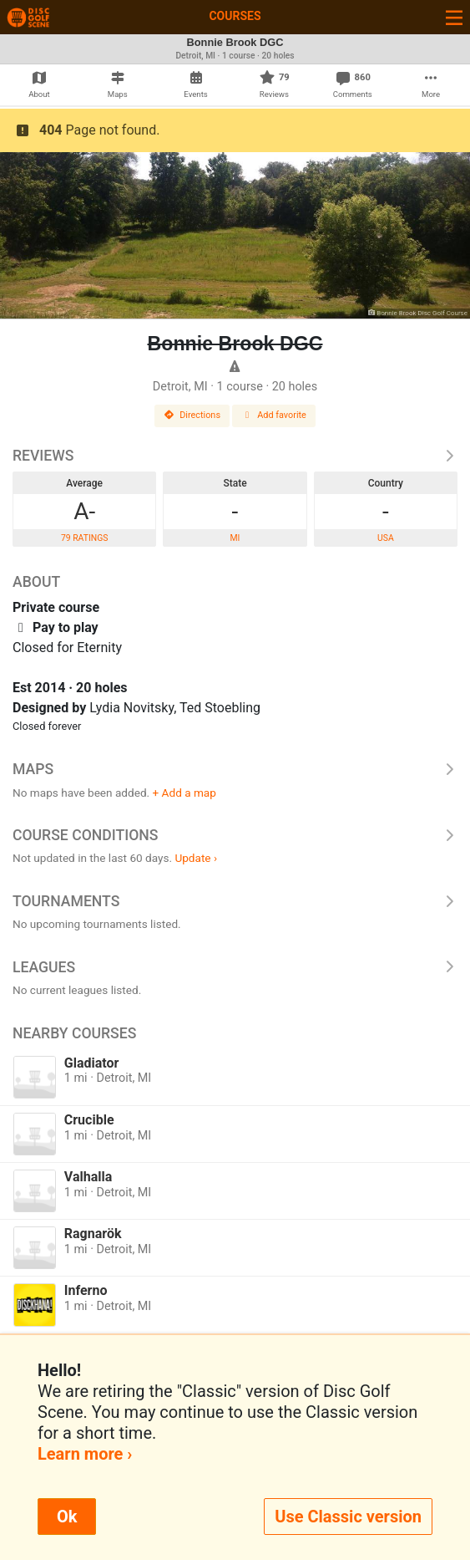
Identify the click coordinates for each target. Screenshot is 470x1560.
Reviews (235, 455)
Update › (195, 857)
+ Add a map (184, 792)
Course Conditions (235, 835)
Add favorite (273, 415)
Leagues (235, 967)
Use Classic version (348, 1516)
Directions (192, 415)
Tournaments (235, 901)
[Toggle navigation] (454, 17)
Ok (66, 1516)
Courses (234, 16)
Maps (235, 769)
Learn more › (85, 1454)
